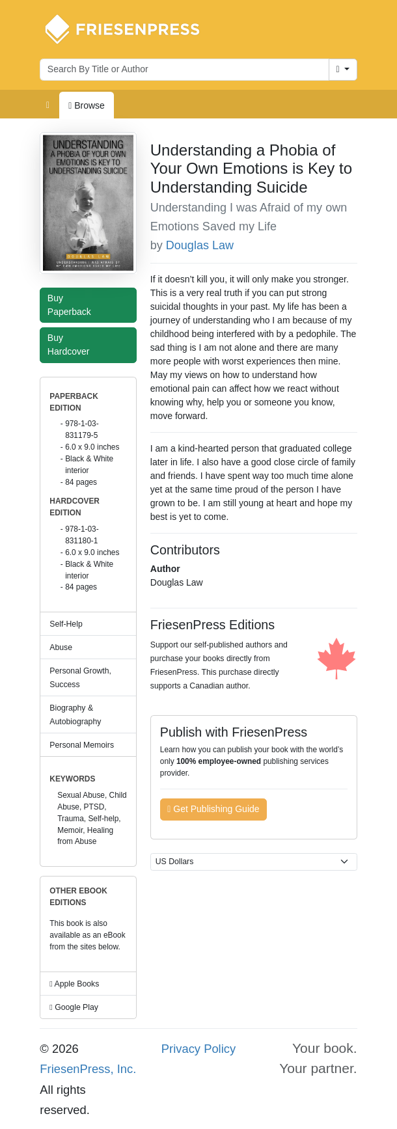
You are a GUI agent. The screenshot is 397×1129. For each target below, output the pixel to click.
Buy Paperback (72, 305)
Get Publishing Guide (213, 809)
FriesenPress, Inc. (88, 1069)
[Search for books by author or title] (184, 70)
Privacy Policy (198, 1048)
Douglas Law (200, 245)
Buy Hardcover (72, 345)
